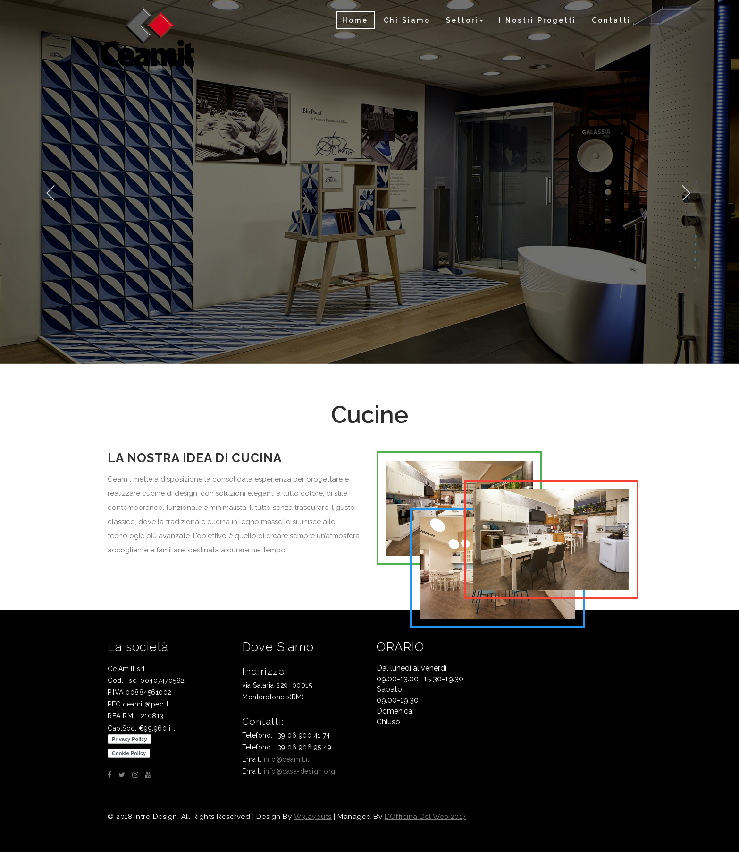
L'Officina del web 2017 (426, 816)
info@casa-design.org (300, 771)
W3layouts (313, 816)
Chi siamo (407, 20)
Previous (51, 192)
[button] (465, 20)
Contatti (611, 20)
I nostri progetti (537, 20)
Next (687, 192)
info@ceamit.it (287, 759)
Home (355, 20)
